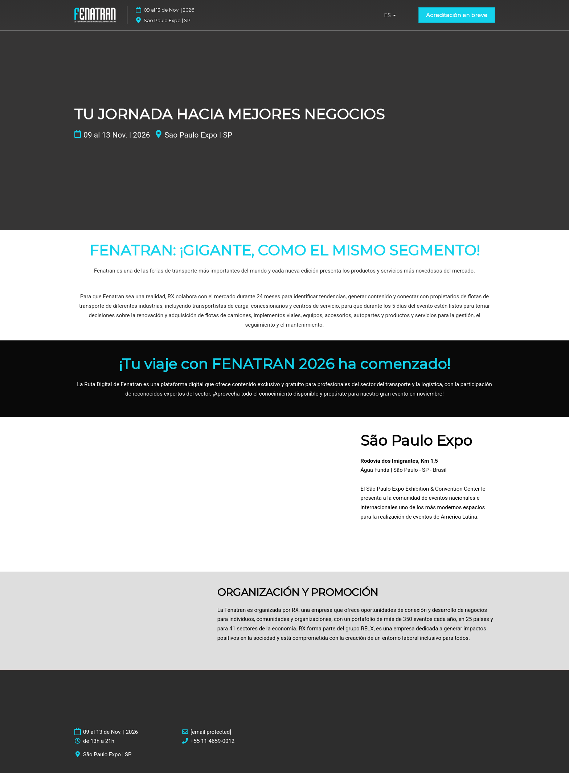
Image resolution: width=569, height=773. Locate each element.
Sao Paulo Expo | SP (198, 135)
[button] (456, 15)
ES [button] (390, 15)
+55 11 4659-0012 (212, 741)
